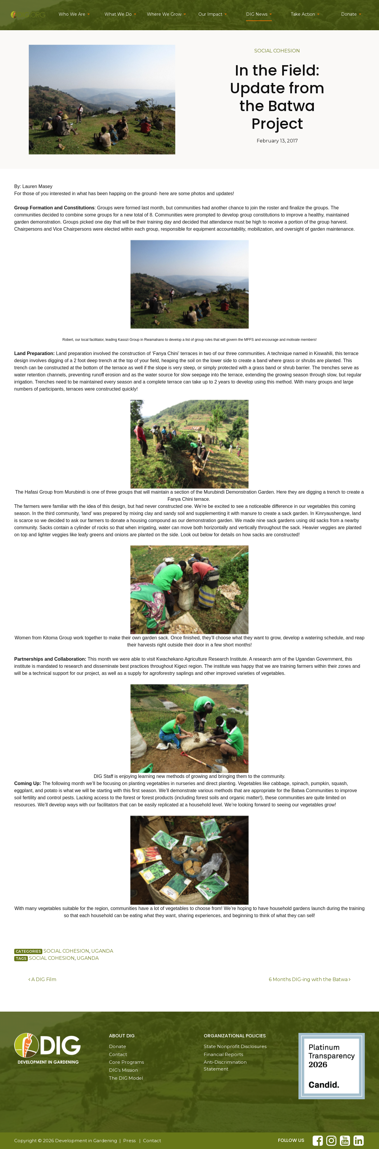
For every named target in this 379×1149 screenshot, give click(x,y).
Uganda (102, 951)
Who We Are (72, 14)
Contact (118, 1054)
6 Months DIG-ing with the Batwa (310, 979)
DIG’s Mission (123, 1070)
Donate (349, 14)
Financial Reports (223, 1054)
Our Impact (210, 14)
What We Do (118, 14)
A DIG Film (42, 979)
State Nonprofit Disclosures (235, 1046)
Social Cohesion (277, 51)
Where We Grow (164, 14)
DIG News (256, 14)
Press (129, 1140)
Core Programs (126, 1062)
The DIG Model (126, 1078)
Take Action (303, 14)
